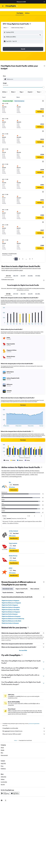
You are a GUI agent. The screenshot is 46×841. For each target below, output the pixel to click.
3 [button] (22, 256)
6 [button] (29, 256)
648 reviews (12, 533)
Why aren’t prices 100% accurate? (23, 731)
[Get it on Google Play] (5, 790)
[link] (13, 487)
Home (15, 737)
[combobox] (6, 25)
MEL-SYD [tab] (15, 273)
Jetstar (10, 565)
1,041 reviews (12, 558)
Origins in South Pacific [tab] (22, 586)
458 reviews (12, 545)
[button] (44, 2)
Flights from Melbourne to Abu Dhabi (11, 618)
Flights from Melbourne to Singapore (11, 600)
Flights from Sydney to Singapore (10, 598)
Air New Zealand (13, 528)
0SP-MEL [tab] (8, 291)
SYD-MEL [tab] (37, 273)
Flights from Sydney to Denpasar (10, 620)
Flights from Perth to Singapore (10, 602)
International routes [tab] (8, 586)
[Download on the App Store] (15, 790)
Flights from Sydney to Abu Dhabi (10, 607)
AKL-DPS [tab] (23, 273)
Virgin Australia (13, 540)
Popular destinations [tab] (8, 590)
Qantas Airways (13, 553)
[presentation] (30, 21)
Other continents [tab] (34, 586)
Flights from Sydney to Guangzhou (11, 604)
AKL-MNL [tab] (30, 273)
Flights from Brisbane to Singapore (11, 609)
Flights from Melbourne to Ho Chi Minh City (13, 616)
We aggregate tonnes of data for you (23, 729)
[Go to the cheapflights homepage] (12, 6)
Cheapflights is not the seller (23, 726)
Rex (10, 479)
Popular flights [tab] (20, 590)
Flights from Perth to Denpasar (10, 611)
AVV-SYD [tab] (8, 273)
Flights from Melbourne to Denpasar (11, 613)
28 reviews (12, 484)
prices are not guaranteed (34, 721)
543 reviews (12, 570)
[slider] (43, 85)
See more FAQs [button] (23, 647)
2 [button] (19, 256)
